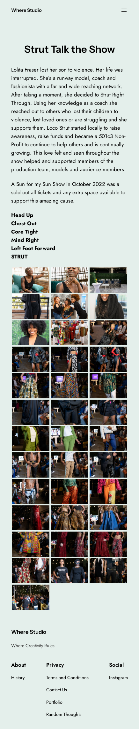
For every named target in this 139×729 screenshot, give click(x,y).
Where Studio (26, 10)
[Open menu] (124, 10)
